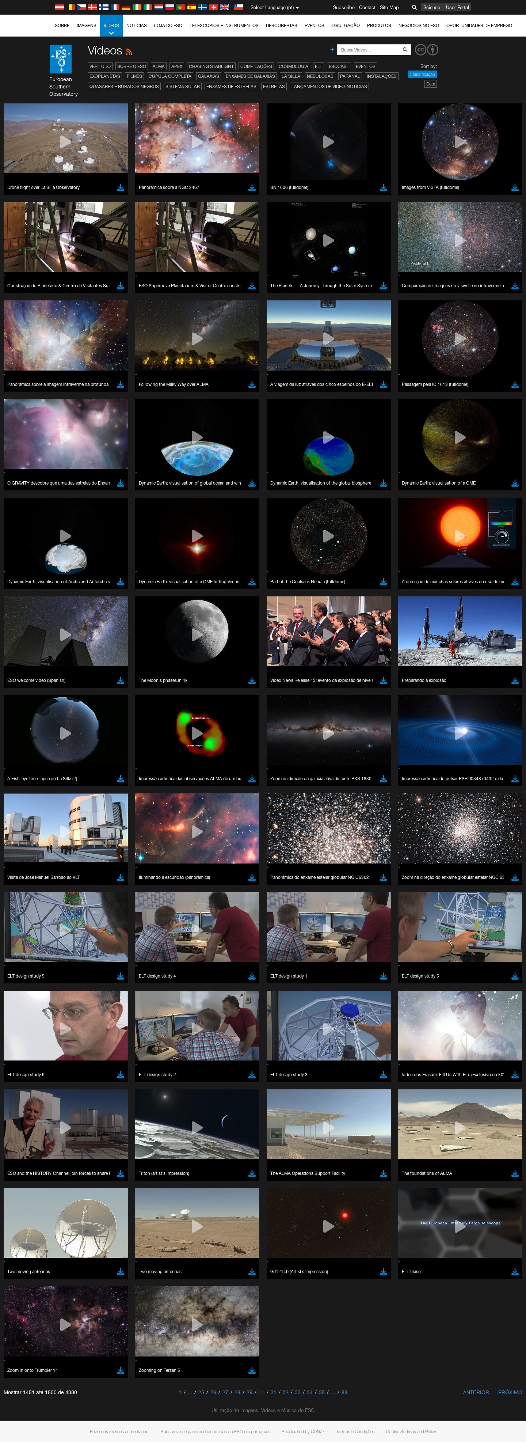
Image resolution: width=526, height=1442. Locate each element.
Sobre (62, 25)
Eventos (314, 25)
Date (430, 84)
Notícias (136, 25)
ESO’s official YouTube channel (224, 853)
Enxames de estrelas (231, 86)
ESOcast (339, 66)
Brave (81, 980)
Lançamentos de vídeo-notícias (329, 86)
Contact (367, 7)
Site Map (389, 7)
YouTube (68, 853)
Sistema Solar (182, 86)
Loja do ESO (168, 25)
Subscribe (344, 7)
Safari (80, 1007)
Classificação (422, 74)
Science (431, 7)
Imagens (86, 25)
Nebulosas (320, 76)
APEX (176, 66)
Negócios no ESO (419, 25)
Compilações (256, 66)
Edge (80, 994)
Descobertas (281, 25)
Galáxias (208, 76)
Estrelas (274, 86)
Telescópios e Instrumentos (224, 25)
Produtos (379, 25)
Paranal (350, 76)
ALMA (159, 66)
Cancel (111, 1115)
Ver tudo (100, 66)
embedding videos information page (118, 866)
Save (76, 1115)
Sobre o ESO (131, 66)
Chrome (83, 987)
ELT (318, 66)
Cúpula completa (170, 76)
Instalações (382, 76)
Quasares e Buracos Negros (124, 86)
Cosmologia (293, 66)
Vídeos (111, 30)
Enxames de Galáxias (250, 76)
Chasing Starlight (211, 66)
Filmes (134, 76)
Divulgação (346, 25)
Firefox (81, 1000)
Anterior (476, 1392)
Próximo (510, 1392)
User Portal (457, 7)
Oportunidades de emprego (479, 25)
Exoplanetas (104, 76)
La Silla (291, 76)
